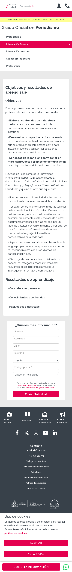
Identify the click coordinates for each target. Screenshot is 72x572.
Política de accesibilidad (36, 478)
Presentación (13, 37)
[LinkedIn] (55, 433)
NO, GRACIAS (36, 554)
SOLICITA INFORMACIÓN (31, 567)
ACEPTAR (36, 543)
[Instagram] (36, 433)
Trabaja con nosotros (36, 461)
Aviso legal (36, 472)
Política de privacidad (36, 483)
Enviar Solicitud (36, 394)
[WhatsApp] (66, 567)
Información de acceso (18, 51)
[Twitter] (26, 433)
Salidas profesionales (18, 58)
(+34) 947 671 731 (36, 456)
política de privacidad (26, 385)
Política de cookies (36, 488)
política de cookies (15, 533)
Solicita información (36, 450)
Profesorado (13, 66)
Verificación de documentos (36, 467)
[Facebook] (17, 433)
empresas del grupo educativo (40, 388)
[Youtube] (45, 433)
